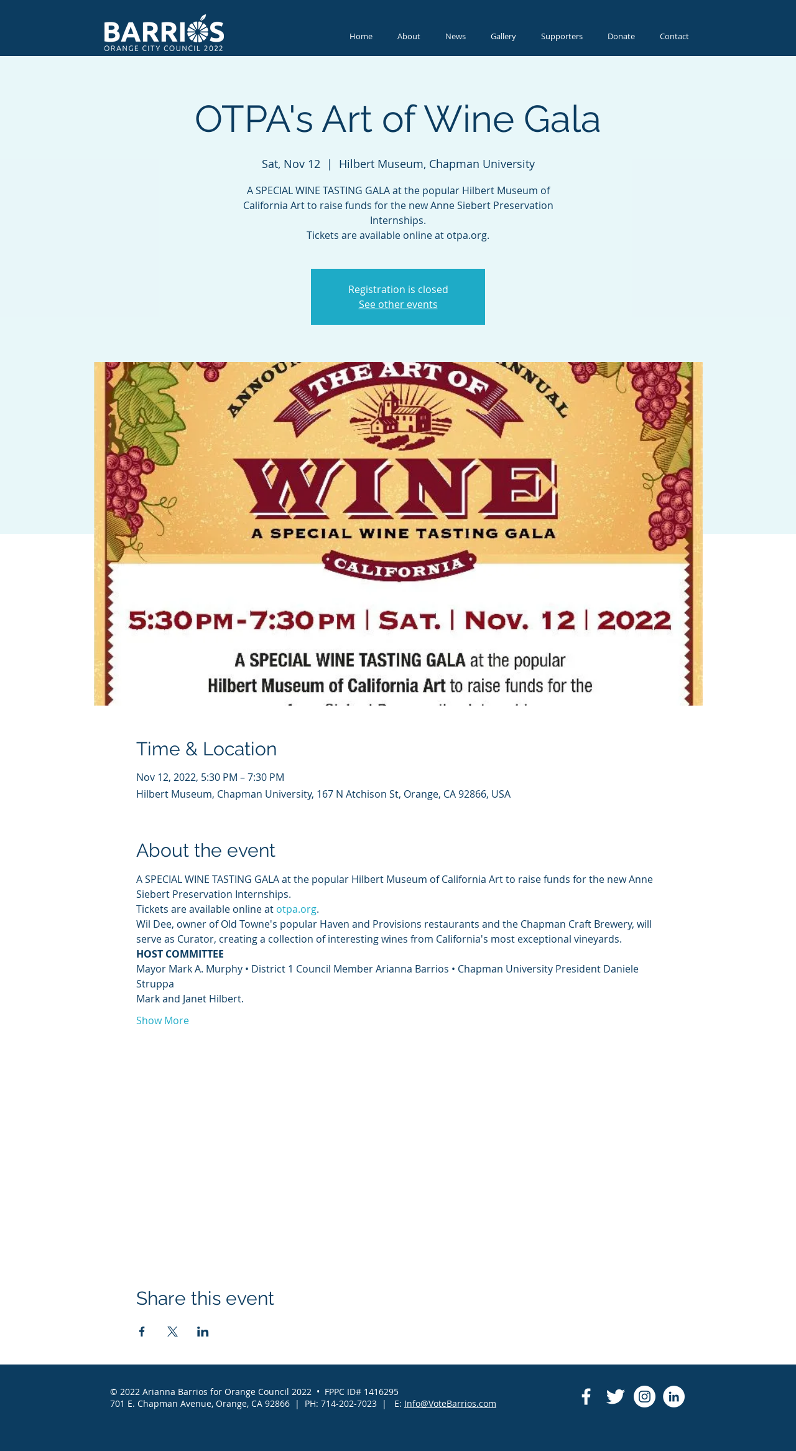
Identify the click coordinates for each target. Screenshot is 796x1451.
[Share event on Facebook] (142, 1332)
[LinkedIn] (674, 1396)
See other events (398, 304)
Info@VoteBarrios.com (450, 1403)
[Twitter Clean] (615, 1396)
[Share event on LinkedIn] (203, 1332)
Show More (162, 1020)
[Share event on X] (172, 1332)
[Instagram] (644, 1396)
